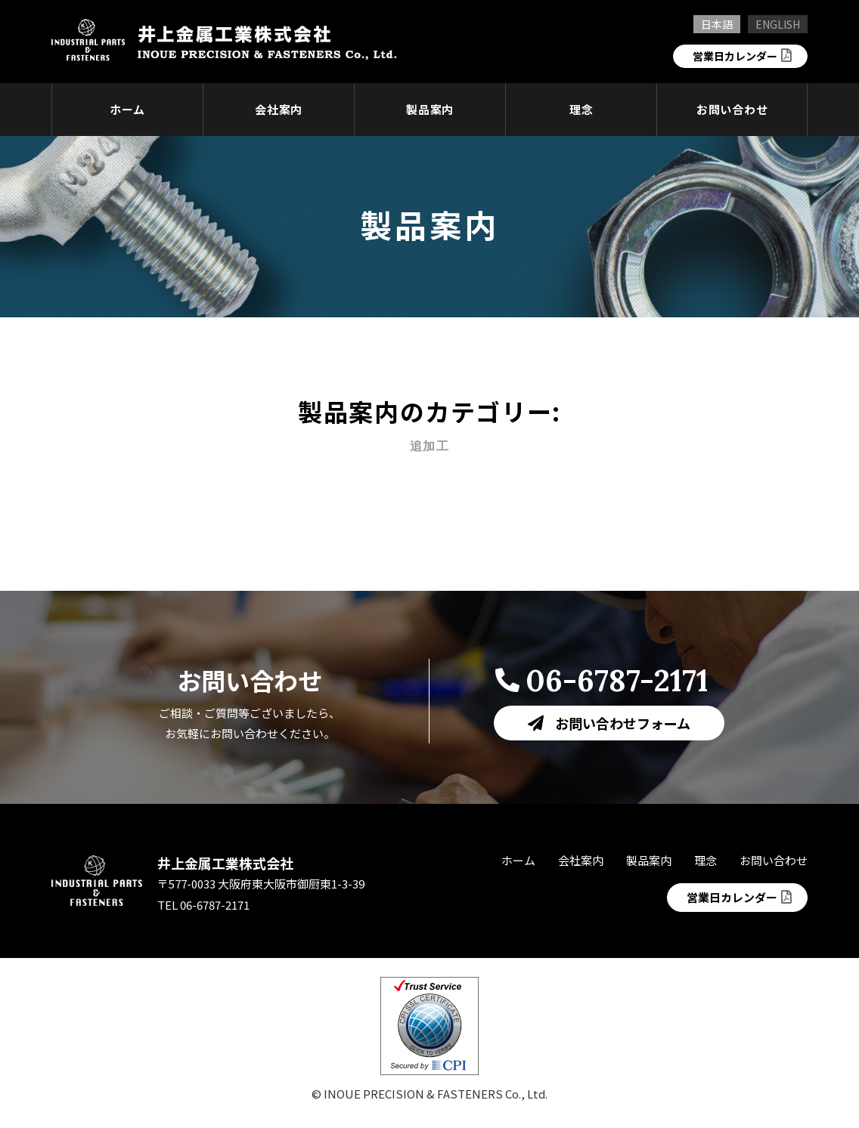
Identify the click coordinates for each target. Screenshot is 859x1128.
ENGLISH (777, 24)
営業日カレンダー (732, 55)
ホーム (127, 109)
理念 (581, 109)
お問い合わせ (732, 109)
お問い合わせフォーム (622, 723)
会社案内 (278, 109)
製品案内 (430, 109)
